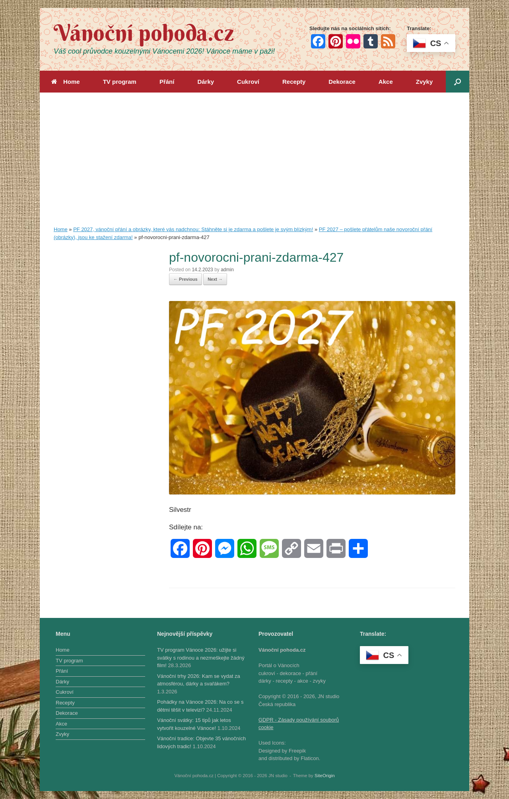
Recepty (293, 81)
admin (227, 269)
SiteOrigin (325, 775)
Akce (386, 81)
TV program (119, 81)
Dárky (205, 81)
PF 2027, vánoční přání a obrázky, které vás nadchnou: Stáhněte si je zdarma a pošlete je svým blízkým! (193, 229)
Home (65, 81)
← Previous (185, 279)
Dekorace (342, 81)
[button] (457, 82)
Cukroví (248, 81)
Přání (167, 81)
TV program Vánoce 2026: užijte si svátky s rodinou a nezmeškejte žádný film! (201, 657)
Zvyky (424, 81)
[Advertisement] (254, 166)
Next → (215, 279)
